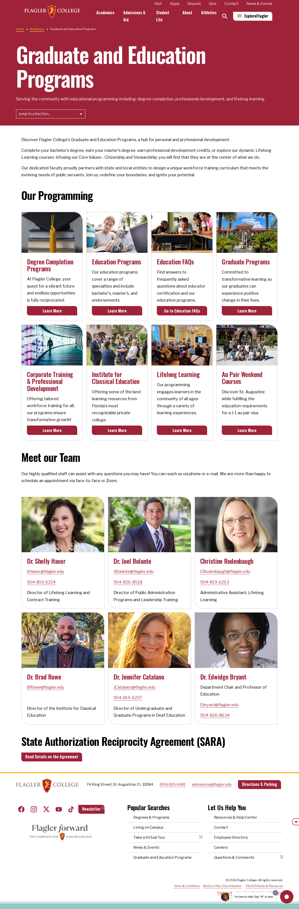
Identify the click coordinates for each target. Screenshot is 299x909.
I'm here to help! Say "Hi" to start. (254, 896)
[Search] (225, 16)
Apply (175, 4)
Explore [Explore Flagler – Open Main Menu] (256, 16)
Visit (158, 4)
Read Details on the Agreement (51, 756)
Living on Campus (148, 827)
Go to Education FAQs (182, 311)
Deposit (194, 4)
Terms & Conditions (187, 886)
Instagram (33, 809)
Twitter (46, 809)
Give (212, 4)
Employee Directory (231, 837)
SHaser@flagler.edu (45, 571)
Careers (221, 847)
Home (20, 29)
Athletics (208, 12)
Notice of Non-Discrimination (222, 886)
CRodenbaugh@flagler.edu (225, 571)
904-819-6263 (214, 582)
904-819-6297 (127, 697)
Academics (106, 12)
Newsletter (91, 809)
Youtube (58, 809)
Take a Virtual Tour (149, 837)
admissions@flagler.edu (212, 784)
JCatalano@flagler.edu (134, 687)
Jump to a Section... (34, 114)
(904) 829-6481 (173, 784)
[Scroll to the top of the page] (295, 821)
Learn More (52, 311)
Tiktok (71, 809)
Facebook (21, 809)
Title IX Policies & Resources (264, 886)
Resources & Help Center (235, 817)
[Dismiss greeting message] (275, 892)
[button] (286, 896)
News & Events (259, 4)
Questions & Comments (234, 857)
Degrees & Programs (151, 817)
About (187, 12)
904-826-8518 (127, 582)
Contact (231, 4)
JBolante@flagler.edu (133, 571)
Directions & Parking (259, 784)
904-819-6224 (41, 582)
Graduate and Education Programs (162, 857)
